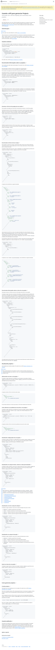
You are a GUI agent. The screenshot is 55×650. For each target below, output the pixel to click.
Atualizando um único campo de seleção (11, 505)
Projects (8, 3)
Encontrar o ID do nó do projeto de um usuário (13, 106)
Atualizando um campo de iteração (10, 534)
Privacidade (13, 646)
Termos (10, 646)
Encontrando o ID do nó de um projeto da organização (14, 69)
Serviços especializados (24, 646)
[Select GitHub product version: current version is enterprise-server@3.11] (14, 1)
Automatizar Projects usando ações (8, 24)
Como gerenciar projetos (9, 583)
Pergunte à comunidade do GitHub (7, 637)
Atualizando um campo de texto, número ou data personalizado (17, 464)
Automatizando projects (14, 3)
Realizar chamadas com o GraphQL (16, 59)
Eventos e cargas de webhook (20, 627)
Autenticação (6, 28)
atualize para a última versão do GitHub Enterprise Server (31, 7)
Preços (19, 646)
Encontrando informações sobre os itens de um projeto (15, 290)
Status (17, 646)
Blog (29, 646)
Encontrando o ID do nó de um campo (11, 142)
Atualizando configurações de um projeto (11, 437)
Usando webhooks (7, 621)
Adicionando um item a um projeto (10, 376)
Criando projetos (6, 586)
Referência (6, 25)
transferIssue (6, 502)
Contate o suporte (5, 638)
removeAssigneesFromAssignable (10, 495)
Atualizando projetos (8, 363)
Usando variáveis (7, 41)
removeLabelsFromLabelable (9, 498)
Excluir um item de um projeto (9, 564)
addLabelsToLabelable (8, 497)
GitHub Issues (4, 3)
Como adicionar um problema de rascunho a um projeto (15, 407)
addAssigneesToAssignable (9, 494)
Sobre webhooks (18, 626)
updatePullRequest (7, 501)
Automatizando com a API (23, 3)
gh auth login (14, 38)
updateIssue (6, 499)
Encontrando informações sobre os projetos (14, 63)
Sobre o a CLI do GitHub (21, 32)
